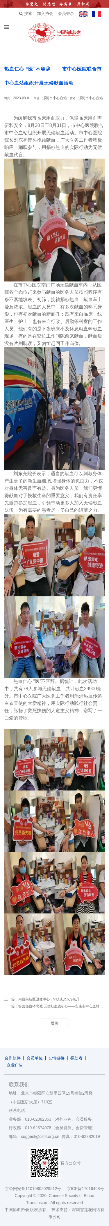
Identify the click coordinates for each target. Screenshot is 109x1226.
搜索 (25, 13)
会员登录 (66, 13)
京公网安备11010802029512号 (36, 1188)
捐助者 (76, 1058)
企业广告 (15, 1065)
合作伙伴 (12, 1058)
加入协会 (45, 13)
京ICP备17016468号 (85, 1188)
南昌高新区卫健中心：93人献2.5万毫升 (48, 999)
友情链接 (56, 1058)
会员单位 (34, 1058)
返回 (54, 1023)
